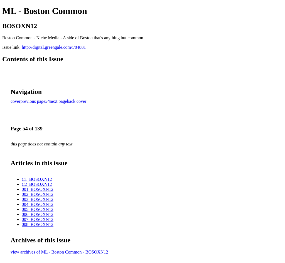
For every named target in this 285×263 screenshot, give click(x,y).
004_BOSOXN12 (37, 204)
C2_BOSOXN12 (37, 184)
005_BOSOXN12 (37, 209)
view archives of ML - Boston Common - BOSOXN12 (59, 252)
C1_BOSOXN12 (37, 179)
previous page (33, 101)
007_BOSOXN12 (37, 219)
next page (58, 101)
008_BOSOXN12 (37, 224)
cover (16, 101)
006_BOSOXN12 (37, 214)
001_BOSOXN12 (37, 189)
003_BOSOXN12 (37, 199)
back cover (77, 101)
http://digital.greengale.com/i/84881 (54, 47)
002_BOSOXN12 (37, 194)
